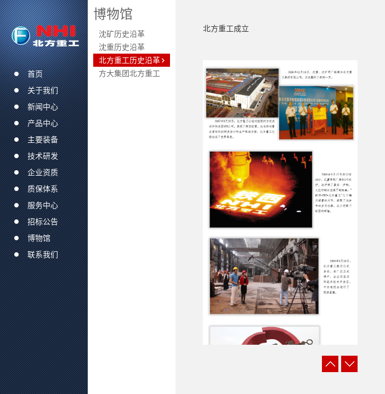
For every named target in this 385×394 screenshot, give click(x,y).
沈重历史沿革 (122, 47)
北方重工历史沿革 (129, 60)
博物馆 (113, 13)
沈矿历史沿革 (122, 34)
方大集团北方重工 (129, 73)
